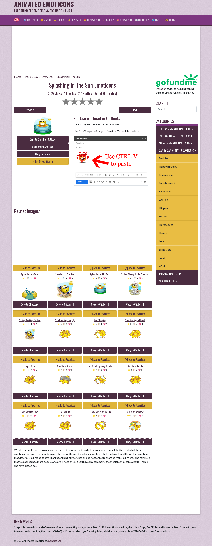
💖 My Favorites (124, 20)
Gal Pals (163, 199)
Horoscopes (166, 224)
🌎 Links (156, 20)
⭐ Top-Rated (74, 20)
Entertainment (167, 183)
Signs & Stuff (166, 249)
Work (162, 266)
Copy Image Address (42, 147)
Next (134, 110)
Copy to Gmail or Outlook (42, 139)
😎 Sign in (170, 20)
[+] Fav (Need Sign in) (42, 161)
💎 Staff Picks (30, 20)
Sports (162, 257)
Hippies (163, 208)
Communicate (167, 174)
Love (161, 241)
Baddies (163, 158)
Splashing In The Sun (68, 76)
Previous (30, 110)
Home (17, 76)
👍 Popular (59, 20)
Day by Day (31, 76)
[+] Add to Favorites (30, 268)
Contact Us (54, 540)
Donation (161, 88)
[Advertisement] (137, 7)
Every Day (47, 76)
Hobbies (164, 216)
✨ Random (108, 20)
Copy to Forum (42, 154)
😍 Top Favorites (92, 20)
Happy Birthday (168, 166)
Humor (163, 232)
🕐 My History (142, 20)
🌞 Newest (45, 20)
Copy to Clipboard (30, 304)
